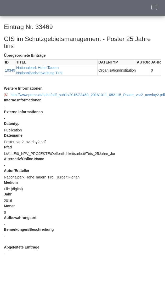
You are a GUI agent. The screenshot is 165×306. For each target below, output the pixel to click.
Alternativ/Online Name (24, 159)
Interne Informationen (23, 100)
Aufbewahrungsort (20, 218)
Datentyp (12, 124)
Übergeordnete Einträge (24, 55)
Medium (11, 182)
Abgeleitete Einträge (21, 247)
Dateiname (13, 135)
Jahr (8, 194)
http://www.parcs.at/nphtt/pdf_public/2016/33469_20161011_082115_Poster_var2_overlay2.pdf (87, 95)
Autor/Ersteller (16, 171)
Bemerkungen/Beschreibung (29, 229)
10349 (10, 70)
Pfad (8, 147)
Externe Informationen (23, 112)
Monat (9, 206)
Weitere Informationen (23, 88)
